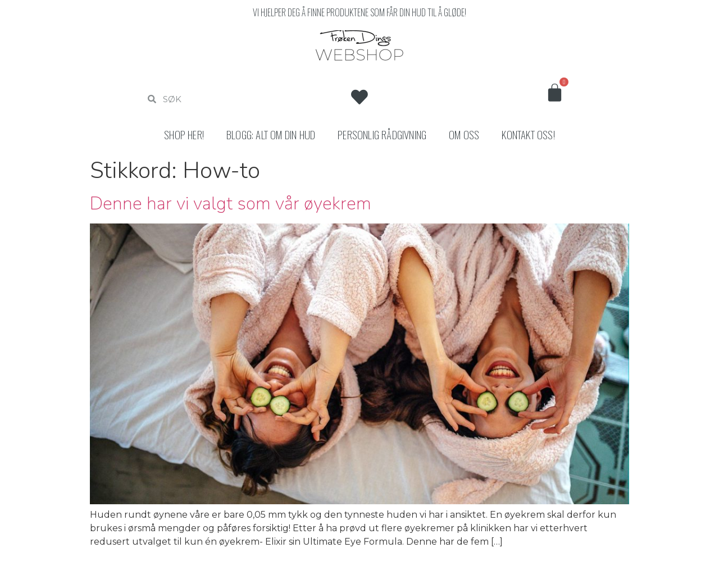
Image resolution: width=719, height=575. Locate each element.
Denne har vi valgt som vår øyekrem (230, 203)
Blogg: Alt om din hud (270, 134)
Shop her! (184, 134)
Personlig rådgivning (382, 134)
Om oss (464, 134)
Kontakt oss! (528, 134)
